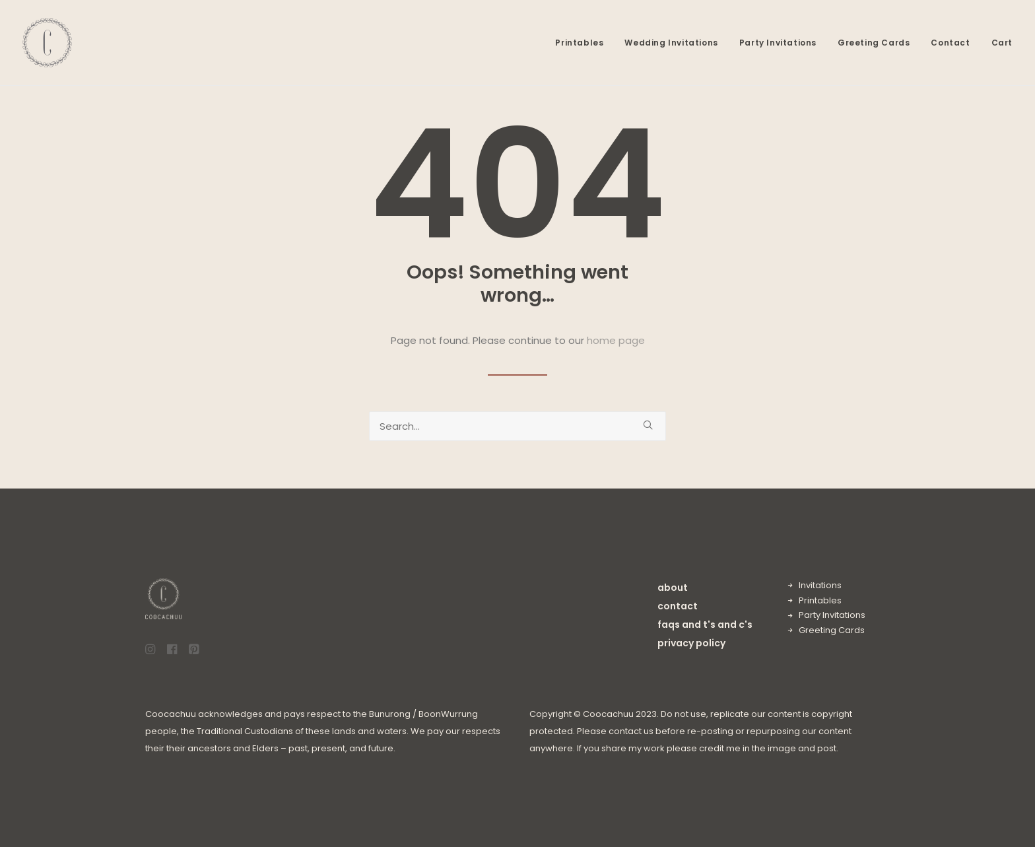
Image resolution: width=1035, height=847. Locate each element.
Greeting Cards (874, 42)
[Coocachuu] (47, 42)
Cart (1002, 42)
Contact (950, 42)
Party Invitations (778, 42)
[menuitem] (584, 42)
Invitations (820, 585)
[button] (648, 425)
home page (616, 340)
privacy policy (691, 643)
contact (677, 606)
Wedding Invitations (671, 42)
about (672, 587)
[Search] (517, 426)
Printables (579, 42)
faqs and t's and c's (704, 624)
